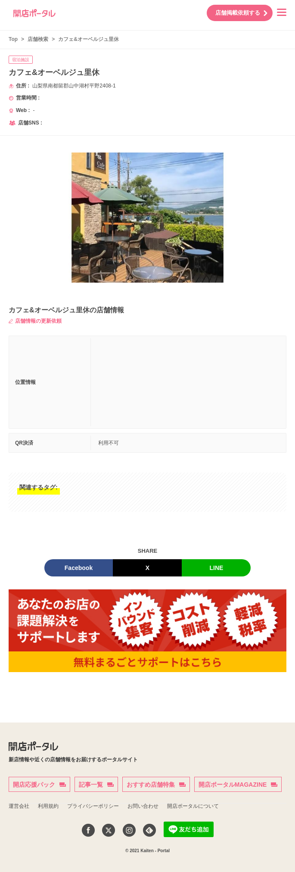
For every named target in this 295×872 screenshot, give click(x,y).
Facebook (79, 567)
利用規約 (48, 806)
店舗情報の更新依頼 (35, 321)
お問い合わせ (142, 806)
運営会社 (19, 806)
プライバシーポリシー (93, 806)
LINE (217, 567)
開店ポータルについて (193, 806)
